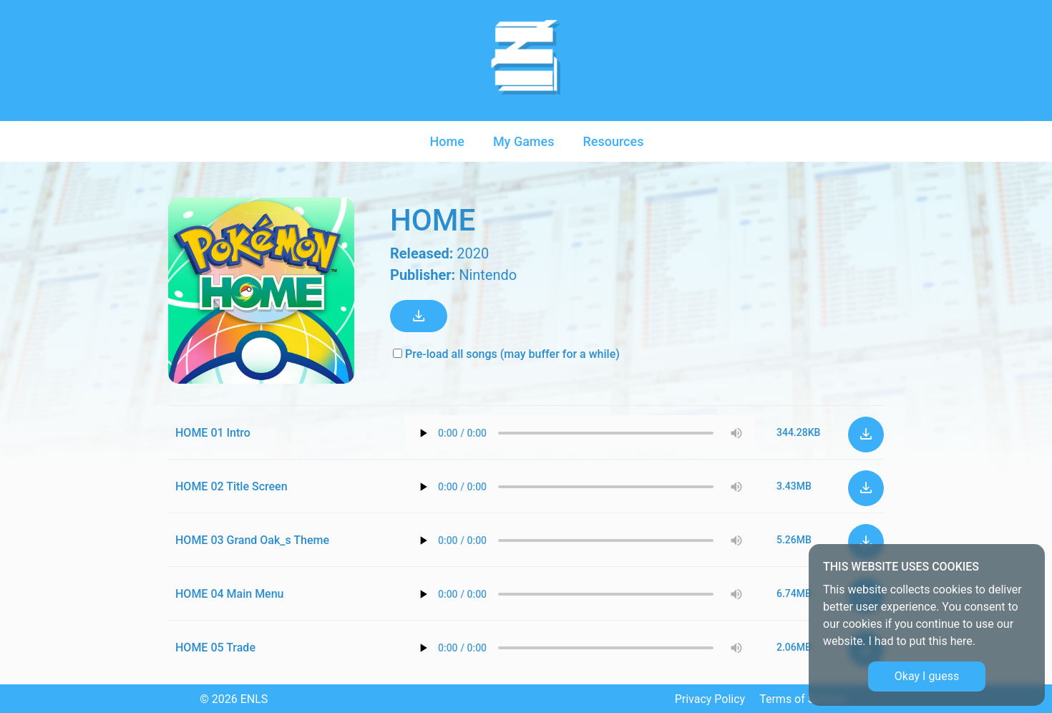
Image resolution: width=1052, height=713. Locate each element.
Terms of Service (802, 699)
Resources (613, 141)
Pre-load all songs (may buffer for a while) (506, 354)
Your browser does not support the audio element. (579, 433)
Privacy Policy (710, 699)
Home (447, 141)
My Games (524, 141)
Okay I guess (927, 676)
